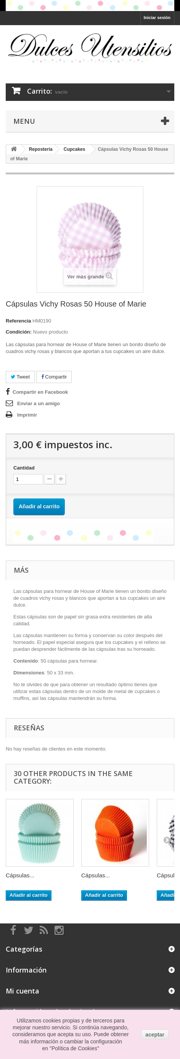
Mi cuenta (22, 990)
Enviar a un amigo (38, 403)
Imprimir (27, 415)
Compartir (54, 377)
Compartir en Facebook (40, 392)
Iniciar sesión (157, 17)
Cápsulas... (20, 875)
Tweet (20, 377)
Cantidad (24, 468)
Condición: (19, 332)
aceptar (154, 1035)
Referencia (18, 321)
